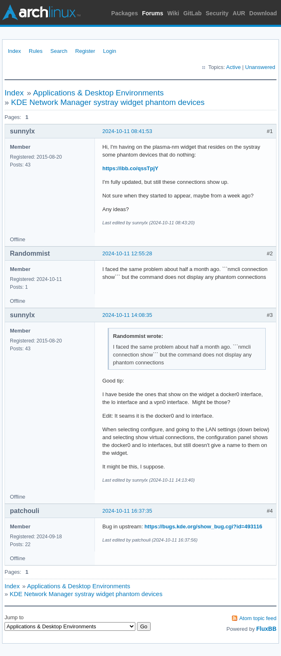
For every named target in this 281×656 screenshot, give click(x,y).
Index (14, 51)
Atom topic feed (257, 618)
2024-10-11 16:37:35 (127, 511)
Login (109, 51)
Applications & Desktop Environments (98, 92)
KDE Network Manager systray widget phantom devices (108, 102)
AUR (239, 13)
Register (85, 51)
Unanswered (260, 67)
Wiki (173, 13)
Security (217, 13)
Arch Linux (41, 12)
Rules (36, 51)
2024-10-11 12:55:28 (127, 253)
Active (233, 67)
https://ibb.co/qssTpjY (130, 168)
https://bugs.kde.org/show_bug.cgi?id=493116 (203, 526)
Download (263, 13)
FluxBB (266, 628)
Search (58, 51)
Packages (124, 13)
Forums (152, 13)
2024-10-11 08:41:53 (127, 131)
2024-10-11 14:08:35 (127, 315)
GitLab (192, 13)
